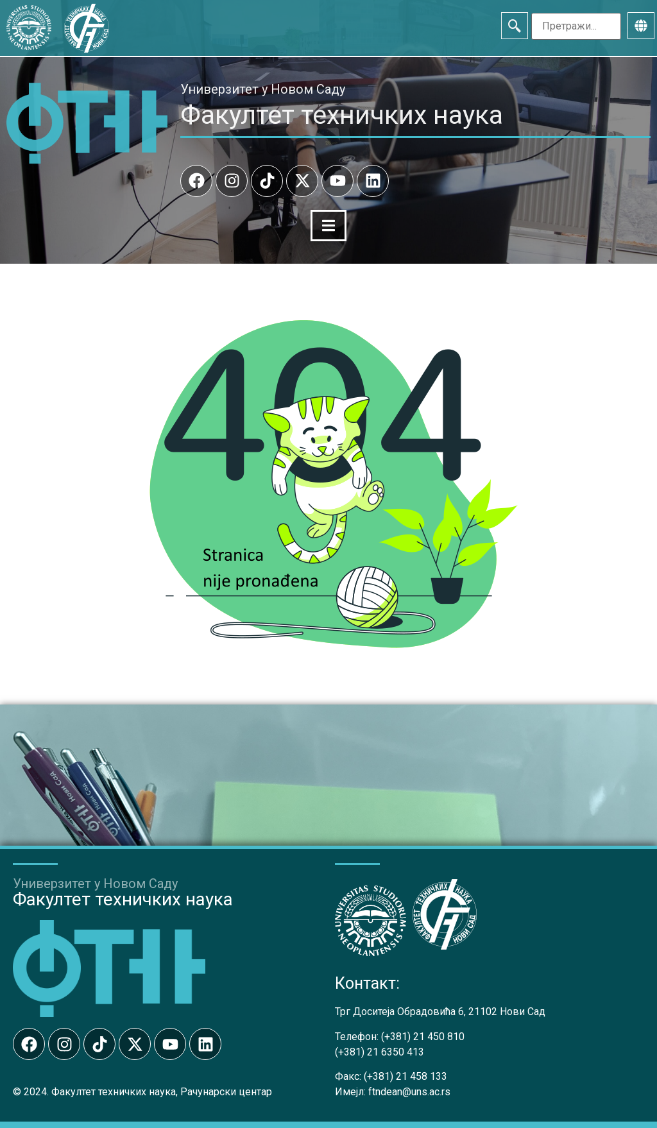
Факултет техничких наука (341, 114)
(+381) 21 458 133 (405, 1076)
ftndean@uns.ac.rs (409, 1092)
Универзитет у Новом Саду (262, 89)
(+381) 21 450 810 (423, 1036)
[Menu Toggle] (328, 225)
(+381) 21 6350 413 (379, 1052)
